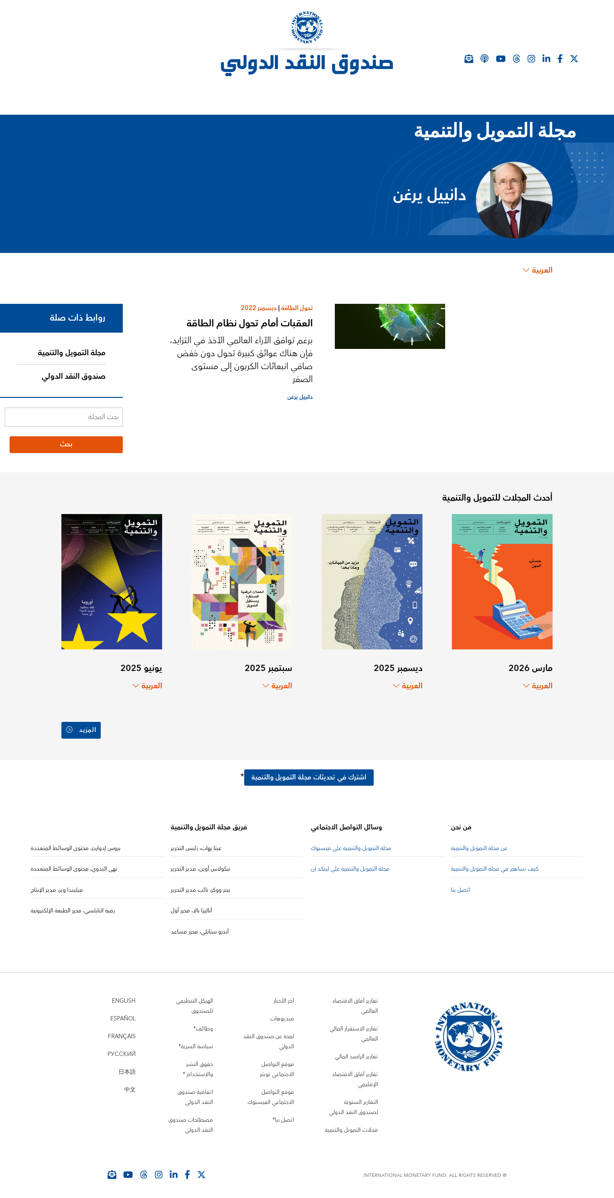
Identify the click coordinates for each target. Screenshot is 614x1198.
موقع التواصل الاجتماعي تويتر (277, 1065)
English (124, 997)
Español (123, 1015)
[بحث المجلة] (64, 417)
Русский (121, 1050)
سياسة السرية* (195, 1043)
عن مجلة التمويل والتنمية (479, 844)
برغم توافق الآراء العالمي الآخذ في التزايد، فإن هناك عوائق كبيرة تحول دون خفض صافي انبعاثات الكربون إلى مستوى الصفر (241, 360)
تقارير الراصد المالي (356, 1053)
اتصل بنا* (283, 1116)
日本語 (127, 1068)
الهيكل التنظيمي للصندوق (194, 1002)
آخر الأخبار (283, 997)
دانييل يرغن (300, 397)
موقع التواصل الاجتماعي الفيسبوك (271, 1093)
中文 (130, 1086)
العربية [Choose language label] (538, 270)
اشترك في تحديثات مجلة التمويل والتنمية (308, 773)
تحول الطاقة (297, 308)
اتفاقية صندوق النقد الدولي (195, 1093)
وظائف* (203, 1025)
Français (122, 1033)
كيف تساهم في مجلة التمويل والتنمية (495, 865)
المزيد (82, 728)
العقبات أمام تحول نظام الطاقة (250, 323)
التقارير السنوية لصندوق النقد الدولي (353, 1103)
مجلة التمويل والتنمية (72, 352)
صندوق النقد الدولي (74, 376)
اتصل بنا (460, 886)
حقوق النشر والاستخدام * (198, 1065)
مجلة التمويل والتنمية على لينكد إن (350, 865)
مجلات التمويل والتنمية (351, 1126)
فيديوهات (282, 1015)
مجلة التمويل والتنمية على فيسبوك (351, 844)
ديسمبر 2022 (259, 308)
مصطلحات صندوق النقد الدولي (190, 1121)
